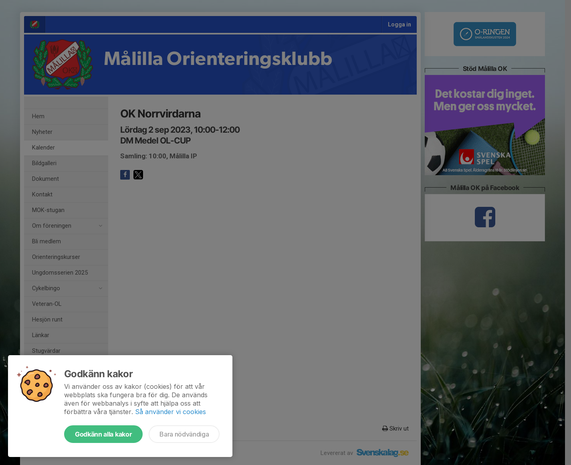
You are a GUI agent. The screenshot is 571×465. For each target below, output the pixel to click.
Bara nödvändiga (184, 434)
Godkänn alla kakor (103, 434)
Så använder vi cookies (170, 412)
